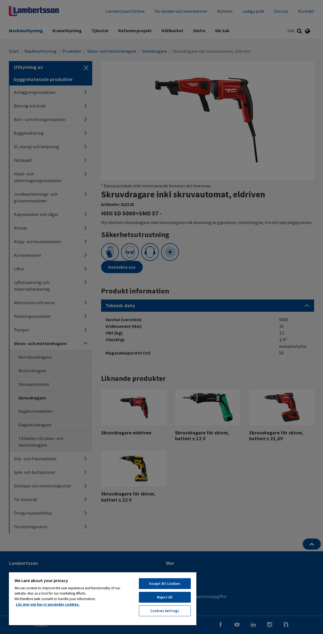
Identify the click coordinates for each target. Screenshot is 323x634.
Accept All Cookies (164, 583)
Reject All (164, 597)
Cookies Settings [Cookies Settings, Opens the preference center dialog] (164, 610)
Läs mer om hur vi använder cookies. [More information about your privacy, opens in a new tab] (48, 604)
